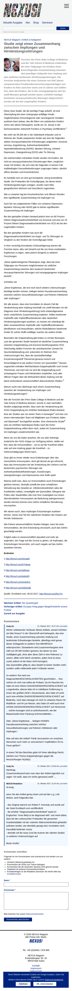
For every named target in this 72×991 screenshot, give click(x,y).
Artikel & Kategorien (31, 39)
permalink (63, 626)
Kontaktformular (13, 874)
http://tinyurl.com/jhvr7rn (51, 594)
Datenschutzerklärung (54, 980)
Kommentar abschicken (18, 919)
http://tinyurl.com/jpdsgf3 (17, 576)
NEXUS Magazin (12, 39)
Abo (28, 22)
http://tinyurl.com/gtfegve (18, 570)
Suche (62, 28)
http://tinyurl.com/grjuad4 (18, 558)
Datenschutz (36, 971)
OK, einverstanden (44, 984)
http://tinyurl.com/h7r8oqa (18, 564)
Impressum (36, 968)
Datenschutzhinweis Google (13, 32)
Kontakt (36, 965)
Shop (36, 22)
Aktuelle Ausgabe (12, 22)
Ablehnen (23, 984)
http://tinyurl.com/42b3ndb (18, 588)
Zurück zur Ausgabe (14, 613)
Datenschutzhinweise (34, 914)
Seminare (47, 22)
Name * (7, 880)
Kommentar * (10, 890)
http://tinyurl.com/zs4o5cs (18, 582)
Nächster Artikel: (21, 603)
